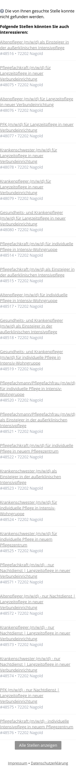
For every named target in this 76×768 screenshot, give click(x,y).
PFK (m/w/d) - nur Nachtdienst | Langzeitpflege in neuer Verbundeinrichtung (29, 695)
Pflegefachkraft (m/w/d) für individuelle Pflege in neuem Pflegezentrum (36, 448)
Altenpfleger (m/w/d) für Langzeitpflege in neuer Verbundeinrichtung (36, 101)
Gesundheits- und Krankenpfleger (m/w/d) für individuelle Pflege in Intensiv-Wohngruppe (31, 357)
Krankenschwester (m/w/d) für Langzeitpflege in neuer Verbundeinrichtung (28, 155)
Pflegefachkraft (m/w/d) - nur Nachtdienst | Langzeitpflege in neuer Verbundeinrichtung (35, 570)
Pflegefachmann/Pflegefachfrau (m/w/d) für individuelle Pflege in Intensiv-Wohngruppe (37, 388)
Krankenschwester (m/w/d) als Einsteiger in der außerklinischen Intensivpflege (30, 476)
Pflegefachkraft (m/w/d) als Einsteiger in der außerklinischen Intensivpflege (37, 272)
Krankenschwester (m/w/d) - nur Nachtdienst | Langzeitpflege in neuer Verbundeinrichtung (35, 664)
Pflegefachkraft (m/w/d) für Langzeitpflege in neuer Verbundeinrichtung (25, 73)
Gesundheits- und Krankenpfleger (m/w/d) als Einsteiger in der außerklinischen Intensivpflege (31, 326)
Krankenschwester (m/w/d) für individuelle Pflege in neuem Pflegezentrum (28, 539)
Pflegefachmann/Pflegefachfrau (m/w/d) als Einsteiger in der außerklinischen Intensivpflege (37, 419)
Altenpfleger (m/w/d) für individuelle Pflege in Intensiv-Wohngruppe (33, 297)
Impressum (17, 763)
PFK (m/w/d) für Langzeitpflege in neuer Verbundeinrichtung (37, 127)
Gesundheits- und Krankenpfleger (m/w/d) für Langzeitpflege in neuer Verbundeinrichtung (33, 218)
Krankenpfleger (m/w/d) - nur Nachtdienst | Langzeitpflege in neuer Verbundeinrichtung (35, 633)
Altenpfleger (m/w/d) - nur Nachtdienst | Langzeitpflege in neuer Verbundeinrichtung (37, 601)
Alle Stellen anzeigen (38, 745)
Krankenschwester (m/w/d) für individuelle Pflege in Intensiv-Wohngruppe (28, 507)
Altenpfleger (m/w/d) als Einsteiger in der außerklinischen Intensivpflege (34, 44)
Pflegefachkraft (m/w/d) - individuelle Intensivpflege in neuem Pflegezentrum (36, 724)
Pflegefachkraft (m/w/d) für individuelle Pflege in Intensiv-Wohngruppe (36, 246)
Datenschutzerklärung (49, 763)
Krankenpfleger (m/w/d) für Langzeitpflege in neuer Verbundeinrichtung (25, 186)
